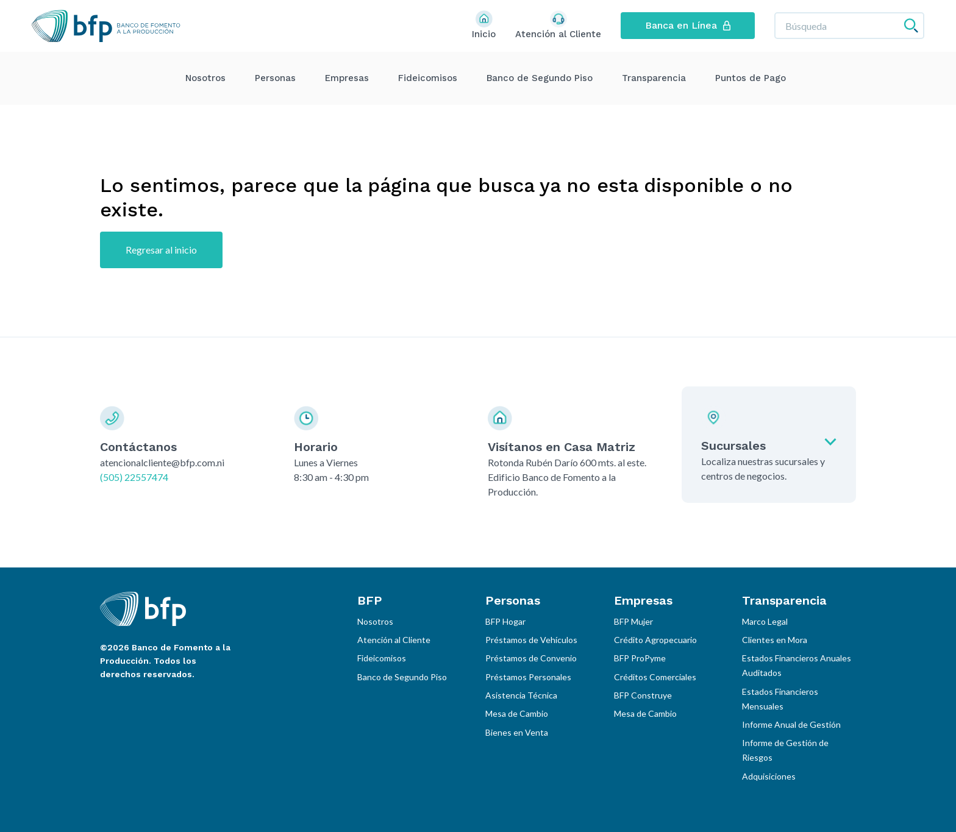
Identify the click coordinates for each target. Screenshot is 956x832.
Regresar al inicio (161, 249)
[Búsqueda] (849, 25)
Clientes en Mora (774, 640)
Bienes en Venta (516, 732)
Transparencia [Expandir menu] (654, 78)
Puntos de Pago (750, 78)
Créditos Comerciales (655, 677)
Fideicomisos (427, 78)
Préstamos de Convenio (531, 658)
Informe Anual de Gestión (791, 724)
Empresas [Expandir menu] (347, 78)
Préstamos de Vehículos (531, 640)
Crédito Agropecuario (655, 640)
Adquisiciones (769, 776)
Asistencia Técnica (521, 695)
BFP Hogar (505, 621)
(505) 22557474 (134, 477)
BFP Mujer (633, 621)
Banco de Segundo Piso (540, 78)
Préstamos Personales (528, 677)
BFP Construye (643, 695)
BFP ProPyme (640, 658)
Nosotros (205, 78)
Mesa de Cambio (516, 713)
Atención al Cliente (393, 640)
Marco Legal (765, 621)
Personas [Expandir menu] (275, 78)
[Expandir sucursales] (769, 444)
